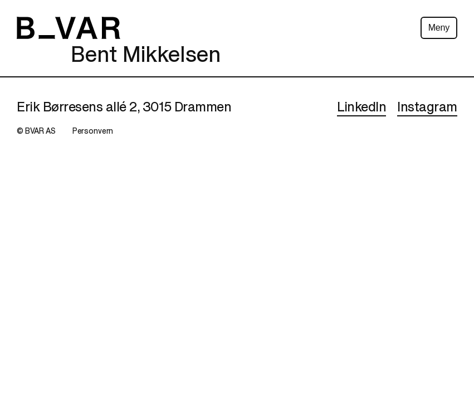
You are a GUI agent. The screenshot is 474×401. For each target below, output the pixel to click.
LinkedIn (361, 107)
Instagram (427, 107)
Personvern (93, 131)
